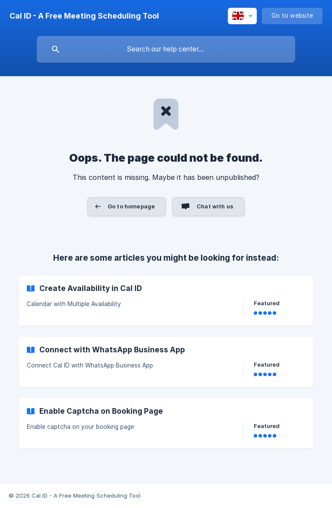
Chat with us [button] (215, 206)
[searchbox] (166, 49)
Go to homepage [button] (131, 206)
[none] (84, 16)
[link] (166, 300)
